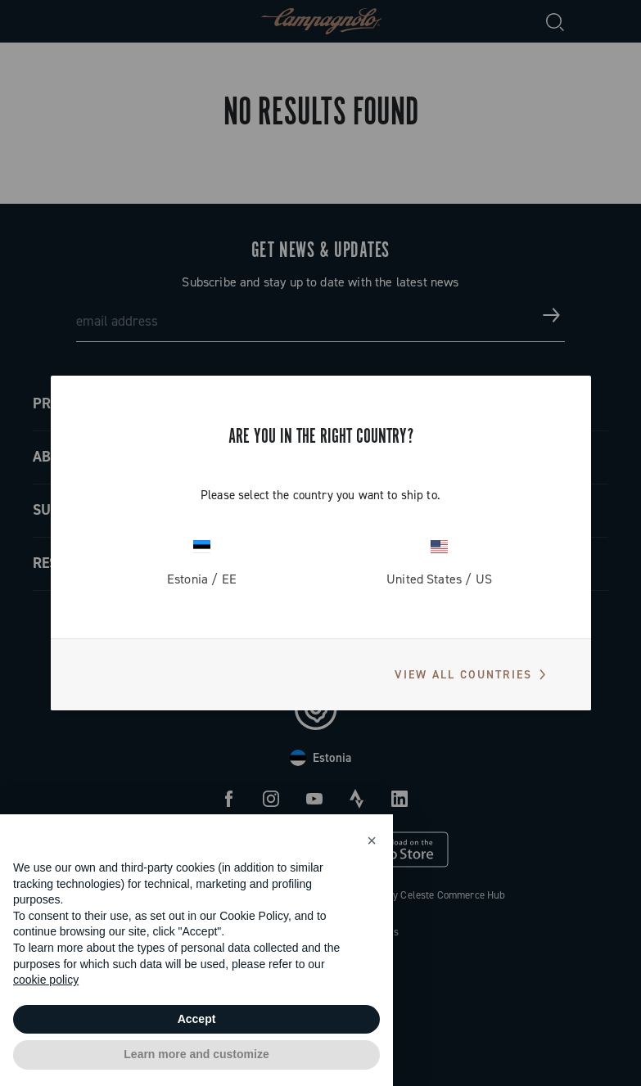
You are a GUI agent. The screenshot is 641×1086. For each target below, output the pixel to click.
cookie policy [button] (46, 979)
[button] (372, 840)
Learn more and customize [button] (196, 1054)
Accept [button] (197, 1018)
